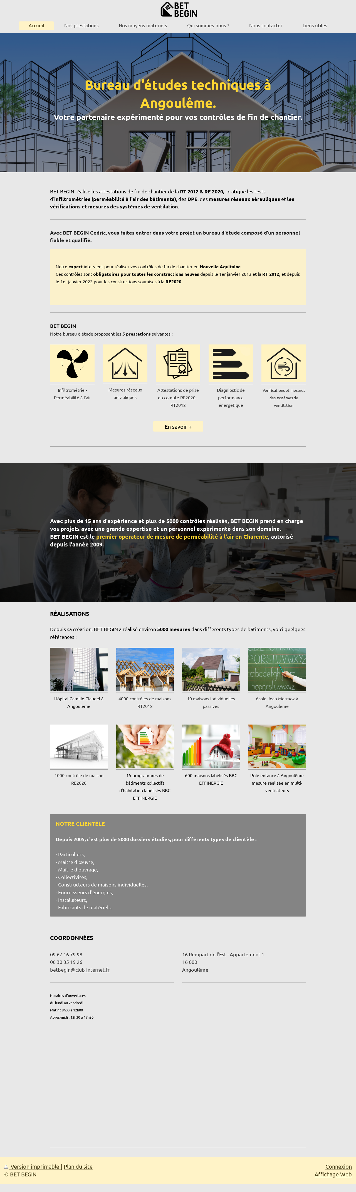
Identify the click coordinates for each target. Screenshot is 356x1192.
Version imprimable (32, 1166)
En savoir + (178, 426)
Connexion (338, 1166)
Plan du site (78, 1166)
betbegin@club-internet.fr (80, 969)
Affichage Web (333, 1174)
